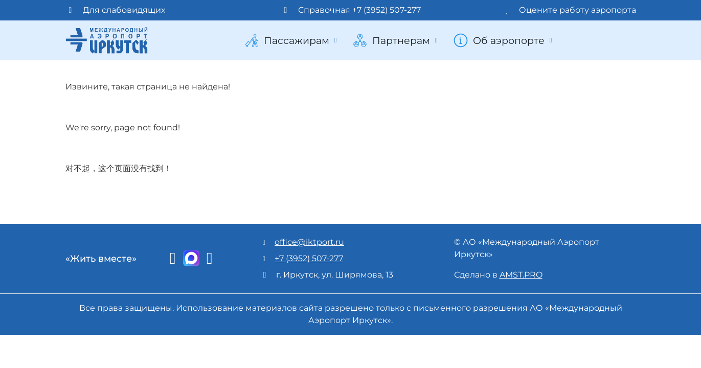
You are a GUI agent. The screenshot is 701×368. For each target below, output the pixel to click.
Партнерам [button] (396, 40)
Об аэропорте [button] (504, 40)
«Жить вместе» (101, 258)
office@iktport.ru (309, 242)
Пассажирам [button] (291, 40)
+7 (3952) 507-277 (309, 258)
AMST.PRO (521, 275)
